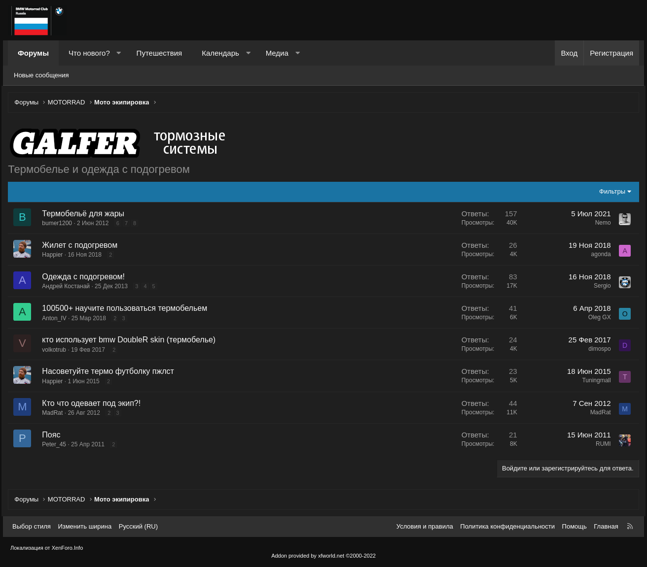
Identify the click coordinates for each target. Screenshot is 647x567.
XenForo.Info (67, 548)
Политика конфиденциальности (507, 526)
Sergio (600, 286)
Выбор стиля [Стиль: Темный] (31, 526)
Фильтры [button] (610, 192)
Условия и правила (424, 526)
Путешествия (159, 53)
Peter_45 (56, 445)
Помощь (574, 526)
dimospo (597, 349)
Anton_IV (56, 319)
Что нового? (89, 53)
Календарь (220, 53)
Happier (54, 255)
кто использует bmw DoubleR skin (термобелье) (131, 340)
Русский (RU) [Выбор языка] (138, 526)
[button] (118, 53)
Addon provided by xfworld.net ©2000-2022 (323, 556)
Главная (606, 526)
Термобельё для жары (85, 214)
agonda (599, 255)
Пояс (53, 436)
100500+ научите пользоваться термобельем (127, 309)
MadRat (54, 413)
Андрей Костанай (68, 287)
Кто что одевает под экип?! (93, 404)
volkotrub (56, 350)
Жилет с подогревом (82, 246)
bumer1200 (59, 224)
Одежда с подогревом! (85, 277)
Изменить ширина (84, 526)
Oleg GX (597, 318)
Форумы (33, 53)
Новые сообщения (41, 75)
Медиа (277, 53)
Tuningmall (594, 381)
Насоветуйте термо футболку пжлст (110, 372)
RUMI (601, 444)
